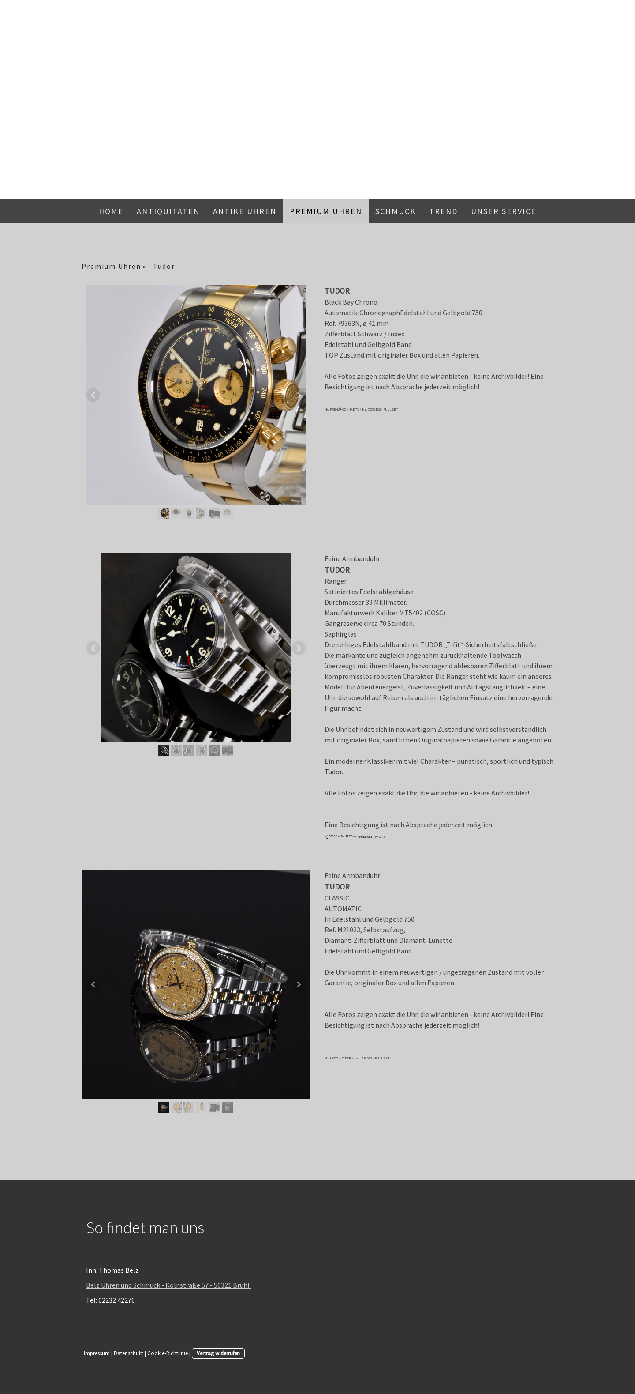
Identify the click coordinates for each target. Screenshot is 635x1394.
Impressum (97, 1352)
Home (111, 211)
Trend (443, 211)
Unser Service (503, 211)
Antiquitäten (168, 211)
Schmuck (395, 211)
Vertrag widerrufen (218, 1352)
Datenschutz (128, 1352)
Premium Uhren (326, 211)
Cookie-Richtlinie (167, 1352)
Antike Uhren (244, 211)
